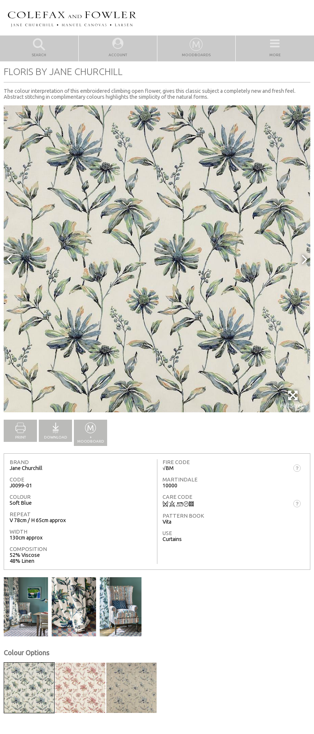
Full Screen (293, 399)
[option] (157, 258)
